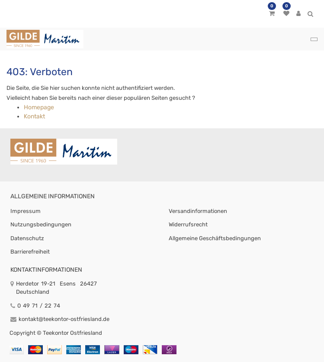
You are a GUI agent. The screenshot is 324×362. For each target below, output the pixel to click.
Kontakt (34, 116)
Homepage (39, 107)
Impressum (25, 211)
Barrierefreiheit (30, 251)
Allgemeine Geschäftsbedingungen (215, 238)
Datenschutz (27, 238)
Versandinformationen (198, 211)
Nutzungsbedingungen (40, 224)
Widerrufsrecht (188, 224)
